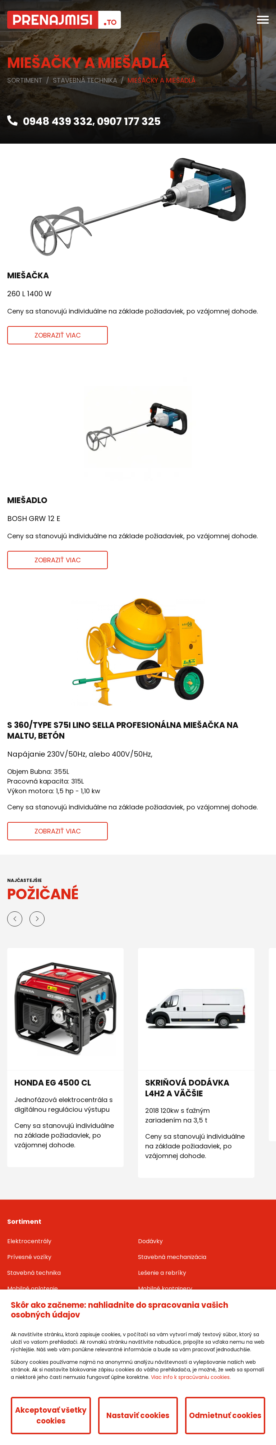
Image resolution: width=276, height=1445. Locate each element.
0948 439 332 (49, 121)
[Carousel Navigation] (138, 918)
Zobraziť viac (57, 335)
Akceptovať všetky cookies (51, 1415)
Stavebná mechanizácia (172, 1257)
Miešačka (28, 275)
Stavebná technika (85, 80)
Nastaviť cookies (137, 1416)
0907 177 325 (129, 121)
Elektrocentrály (29, 1241)
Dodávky (150, 1241)
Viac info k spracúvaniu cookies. (191, 1377)
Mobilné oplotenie (32, 1288)
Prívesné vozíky (29, 1257)
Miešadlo (27, 500)
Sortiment (24, 80)
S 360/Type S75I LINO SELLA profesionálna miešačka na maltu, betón (122, 731)
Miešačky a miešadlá (162, 80)
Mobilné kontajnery (165, 1288)
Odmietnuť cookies (225, 1416)
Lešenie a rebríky (162, 1273)
